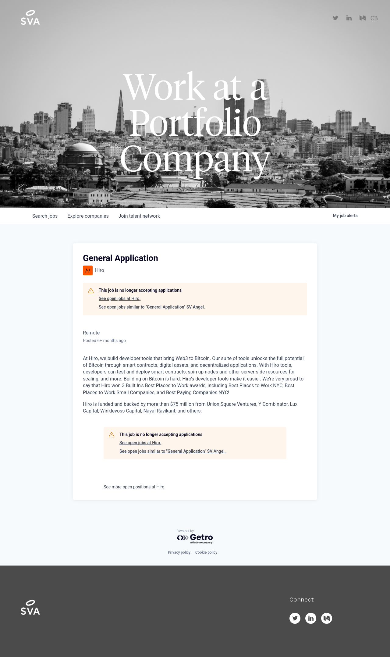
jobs (45, 216)
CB (374, 18)
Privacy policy (179, 552)
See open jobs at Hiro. (119, 298)
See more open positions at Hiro (134, 486)
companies (87, 216)
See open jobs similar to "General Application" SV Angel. (152, 307)
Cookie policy (206, 552)
